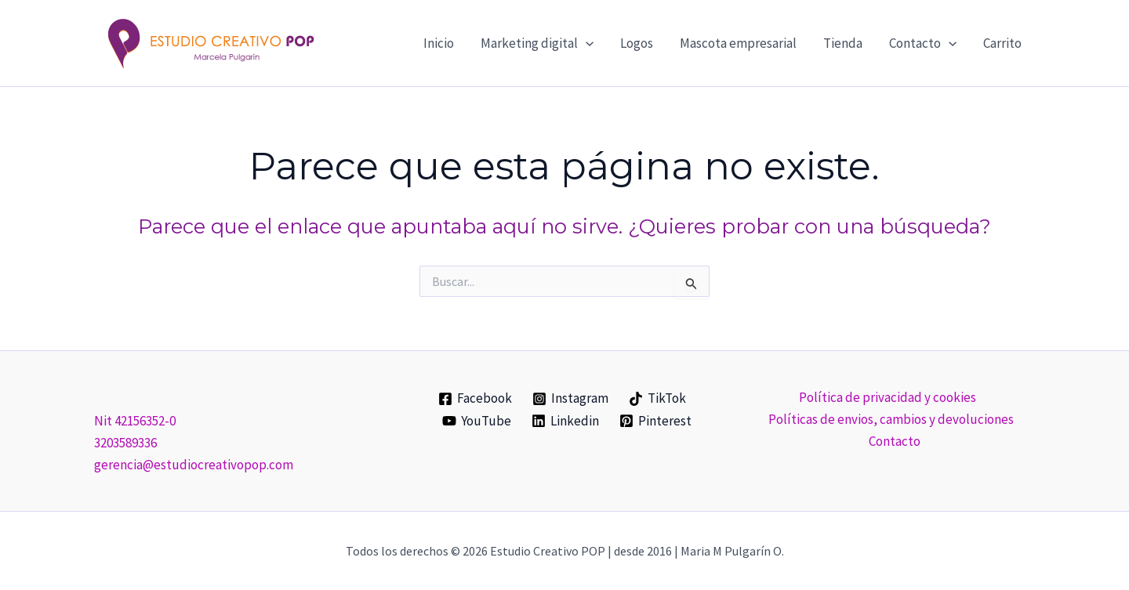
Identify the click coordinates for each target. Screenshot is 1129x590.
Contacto (894, 441)
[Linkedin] (565, 421)
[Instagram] (570, 399)
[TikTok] (657, 399)
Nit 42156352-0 (135, 420)
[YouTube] (477, 421)
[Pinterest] (655, 421)
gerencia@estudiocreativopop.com (193, 464)
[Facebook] (476, 399)
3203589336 (125, 442)
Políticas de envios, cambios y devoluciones (891, 419)
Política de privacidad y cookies (887, 397)
